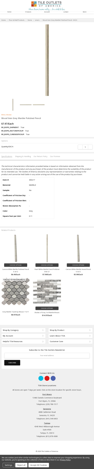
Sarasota (47, 409)
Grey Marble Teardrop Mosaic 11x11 (15, 312)
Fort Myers (47, 394)
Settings (8, 465)
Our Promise (55, 156)
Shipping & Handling (23, 156)
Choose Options (16, 265)
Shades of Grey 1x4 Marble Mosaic (47, 312)
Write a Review (6, 115)
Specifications (6, 156)
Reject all (21, 465)
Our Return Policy (40, 156)
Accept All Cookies (38, 465)
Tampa (47, 423)
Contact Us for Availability (14, 280)
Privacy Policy (65, 460)
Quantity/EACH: (7, 146)
